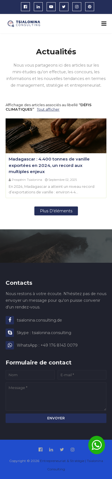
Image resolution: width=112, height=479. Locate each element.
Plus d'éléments (56, 210)
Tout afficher (48, 109)
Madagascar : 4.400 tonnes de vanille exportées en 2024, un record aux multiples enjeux (49, 165)
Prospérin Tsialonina (27, 180)
